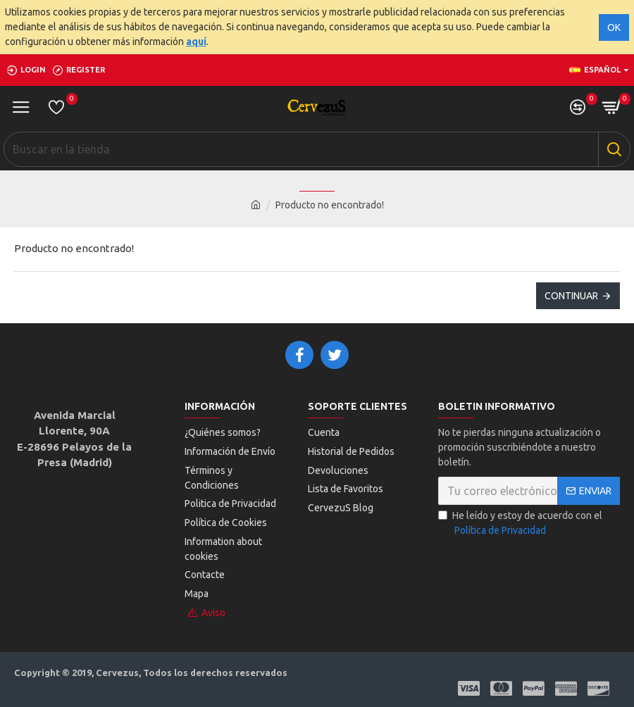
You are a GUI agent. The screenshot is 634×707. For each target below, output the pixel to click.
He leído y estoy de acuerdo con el (520, 525)
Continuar (571, 295)
